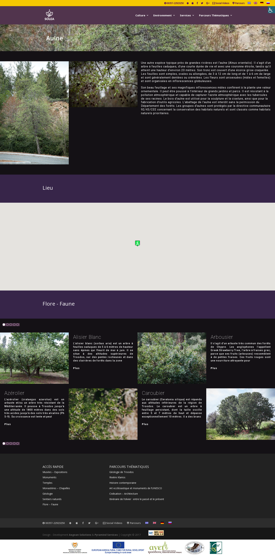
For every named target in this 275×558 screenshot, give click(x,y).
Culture (140, 15)
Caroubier (153, 393)
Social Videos (220, 3)
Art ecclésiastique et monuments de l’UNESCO (135, 488)
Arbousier (222, 337)
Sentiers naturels (52, 499)
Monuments (49, 477)
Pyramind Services (106, 534)
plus (76, 368)
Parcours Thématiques (214, 15)
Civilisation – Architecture (123, 493)
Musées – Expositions (55, 472)
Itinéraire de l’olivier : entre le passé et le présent (136, 499)
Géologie (48, 493)
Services (185, 15)
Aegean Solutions (80, 534)
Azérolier (14, 393)
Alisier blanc (87, 337)
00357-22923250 (174, 3)
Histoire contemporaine (122, 482)
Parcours (238, 3)
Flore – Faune (50, 504)
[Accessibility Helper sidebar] (271, 9)
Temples (47, 482)
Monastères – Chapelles (56, 488)
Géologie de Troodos (121, 472)
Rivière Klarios (117, 477)
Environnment (162, 15)
